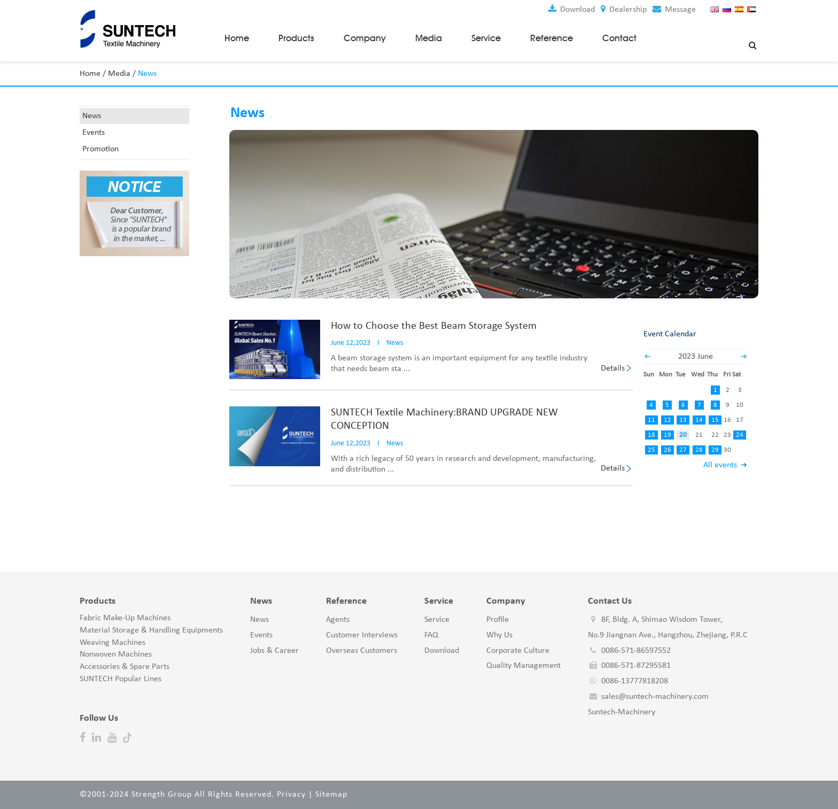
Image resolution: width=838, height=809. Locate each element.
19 (667, 435)
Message (674, 9)
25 (651, 449)
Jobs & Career (274, 650)
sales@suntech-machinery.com (655, 696)
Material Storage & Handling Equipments (151, 630)
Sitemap (331, 794)
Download (571, 9)
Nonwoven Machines (116, 654)
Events (93, 132)
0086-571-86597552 (636, 650)
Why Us (499, 635)
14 (699, 420)
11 (651, 420)
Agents (338, 619)
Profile (497, 619)
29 (715, 449)
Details (613, 368)
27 (683, 449)
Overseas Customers (361, 650)
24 (739, 435)
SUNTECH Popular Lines (120, 679)
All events (720, 465)
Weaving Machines (112, 642)
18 (651, 435)
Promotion (100, 149)
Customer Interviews (362, 635)
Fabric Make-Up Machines (125, 618)
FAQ (431, 635)
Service (486, 38)
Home (236, 38)
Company (365, 38)
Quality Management (523, 665)
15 (715, 420)
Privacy (291, 794)
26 (667, 449)
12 (667, 420)
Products (296, 38)
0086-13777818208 (634, 681)
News (91, 116)
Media (428, 38)
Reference (551, 38)
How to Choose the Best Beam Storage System (434, 325)
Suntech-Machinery (621, 712)
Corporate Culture (517, 650)
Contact (619, 38)
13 (683, 420)
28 (699, 449)
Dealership (624, 9)
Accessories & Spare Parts (124, 666)
